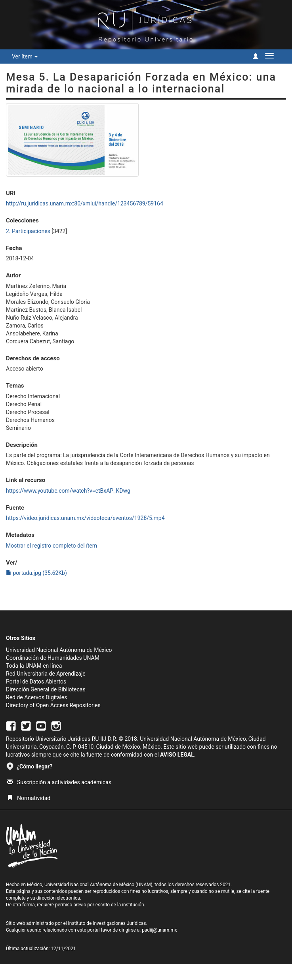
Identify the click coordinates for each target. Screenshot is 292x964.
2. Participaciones (28, 231)
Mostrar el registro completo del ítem (51, 545)
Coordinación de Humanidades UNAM (52, 658)
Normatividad (28, 798)
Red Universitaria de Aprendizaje (46, 673)
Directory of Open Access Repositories (53, 705)
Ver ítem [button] (25, 56)
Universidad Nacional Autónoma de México (59, 650)
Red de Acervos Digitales (36, 697)
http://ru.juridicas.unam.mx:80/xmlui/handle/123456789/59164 (84, 203)
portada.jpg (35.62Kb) (36, 573)
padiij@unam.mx (159, 930)
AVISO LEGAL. (178, 754)
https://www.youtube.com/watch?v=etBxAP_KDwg (68, 491)
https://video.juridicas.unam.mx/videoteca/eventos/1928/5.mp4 (85, 518)
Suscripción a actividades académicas (59, 782)
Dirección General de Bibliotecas (46, 689)
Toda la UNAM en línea (34, 666)
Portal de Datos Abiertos (36, 681)
